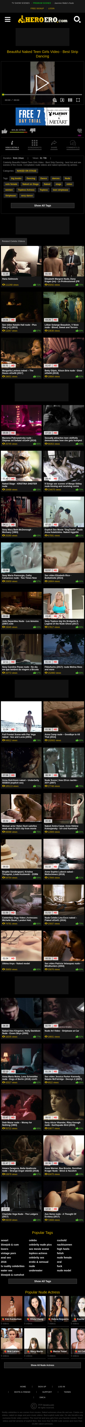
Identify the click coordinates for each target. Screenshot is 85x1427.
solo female (11, 184)
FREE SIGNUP (37, 8)
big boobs (16, 178)
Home (23, 1387)
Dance (43, 178)
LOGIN (51, 8)
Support (47, 1392)
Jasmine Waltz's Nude (64, 3)
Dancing (31, 178)
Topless (44, 190)
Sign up (42, 1387)
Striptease (10, 195)
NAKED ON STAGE (26, 171)
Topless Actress (26, 190)
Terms (67, 1392)
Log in (61, 1387)
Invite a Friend (22, 1392)
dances (56, 178)
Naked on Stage (30, 184)
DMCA (43, 1397)
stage (58, 184)
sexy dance (27, 195)
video (69, 184)
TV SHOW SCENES (21, 3)
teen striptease (60, 190)
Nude (67, 178)
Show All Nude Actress (42, 1365)
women (9, 190)
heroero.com (48, 1405)
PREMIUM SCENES (42, 3)
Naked (47, 184)
